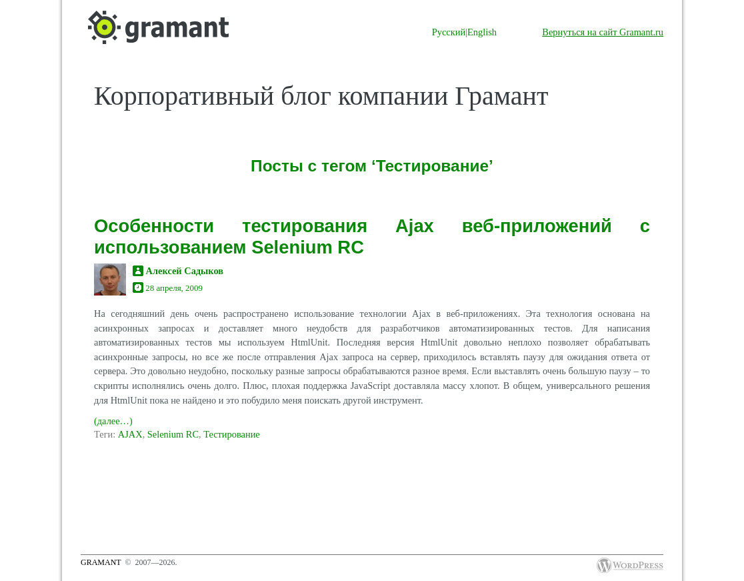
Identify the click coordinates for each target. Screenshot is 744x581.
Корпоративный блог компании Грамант (321, 96)
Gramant (101, 562)
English (482, 32)
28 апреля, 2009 (174, 288)
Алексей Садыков (184, 270)
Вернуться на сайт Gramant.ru (602, 32)
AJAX (130, 434)
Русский (448, 32)
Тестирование (231, 434)
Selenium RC (173, 434)
